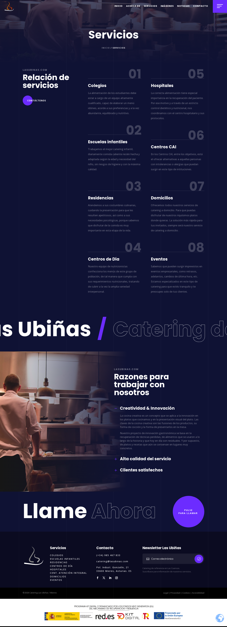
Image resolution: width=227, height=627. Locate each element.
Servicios (150, 6)
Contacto (200, 6)
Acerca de (133, 6)
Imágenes (167, 6)
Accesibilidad (198, 592)
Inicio (118, 6)
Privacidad (175, 592)
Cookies (186, 592)
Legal (165, 592)
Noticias (183, 6)
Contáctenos (36, 100)
